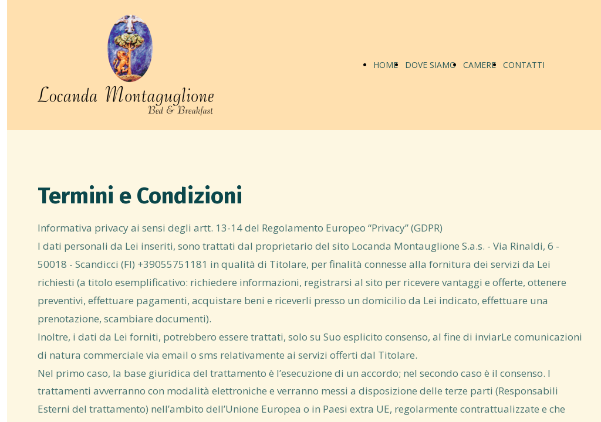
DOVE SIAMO (430, 64)
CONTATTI (524, 64)
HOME (385, 64)
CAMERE (479, 64)
